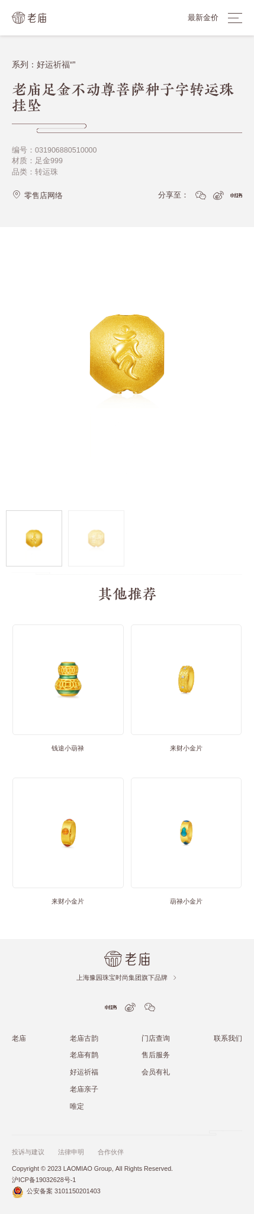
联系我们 (228, 1038)
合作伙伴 (111, 1152)
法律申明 (71, 1152)
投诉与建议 (28, 1152)
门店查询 (156, 1038)
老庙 (19, 1038)
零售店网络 (37, 195)
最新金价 (203, 17)
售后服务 (156, 1055)
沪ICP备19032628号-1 (44, 1180)
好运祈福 (84, 1072)
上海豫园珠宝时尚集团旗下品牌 (127, 977)
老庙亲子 (84, 1089)
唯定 (77, 1106)
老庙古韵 (84, 1038)
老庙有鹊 (84, 1055)
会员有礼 (156, 1072)
